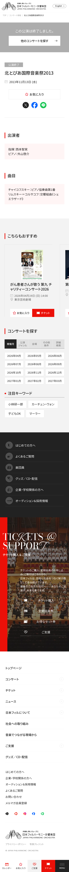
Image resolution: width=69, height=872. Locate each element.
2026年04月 (14, 356)
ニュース (10, 701)
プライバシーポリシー (15, 844)
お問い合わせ (13, 797)
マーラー (35, 413)
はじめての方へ (14, 772)
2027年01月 (14, 381)
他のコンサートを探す (39, 41)
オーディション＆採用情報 (20, 784)
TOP (4, 15)
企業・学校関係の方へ (18, 778)
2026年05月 (34, 356)
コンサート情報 (15, 15)
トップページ (13, 668)
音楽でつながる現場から (21, 735)
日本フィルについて (17, 712)
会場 (34, 344)
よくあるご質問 (14, 790)
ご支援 (9, 746)
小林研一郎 (15, 404)
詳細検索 (58, 344)
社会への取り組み (16, 723)
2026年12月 (55, 372)
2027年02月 (34, 381)
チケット (43, 313)
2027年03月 (55, 381)
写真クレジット (37, 844)
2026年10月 (14, 372)
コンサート (12, 679)
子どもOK (14, 413)
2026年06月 (55, 356)
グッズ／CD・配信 (16, 757)
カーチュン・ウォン (43, 404)
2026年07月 (14, 364)
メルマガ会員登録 (16, 803)
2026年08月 (34, 364)
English (58, 6)
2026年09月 (55, 364)
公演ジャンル (22, 344)
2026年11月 (34, 372)
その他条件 (46, 344)
